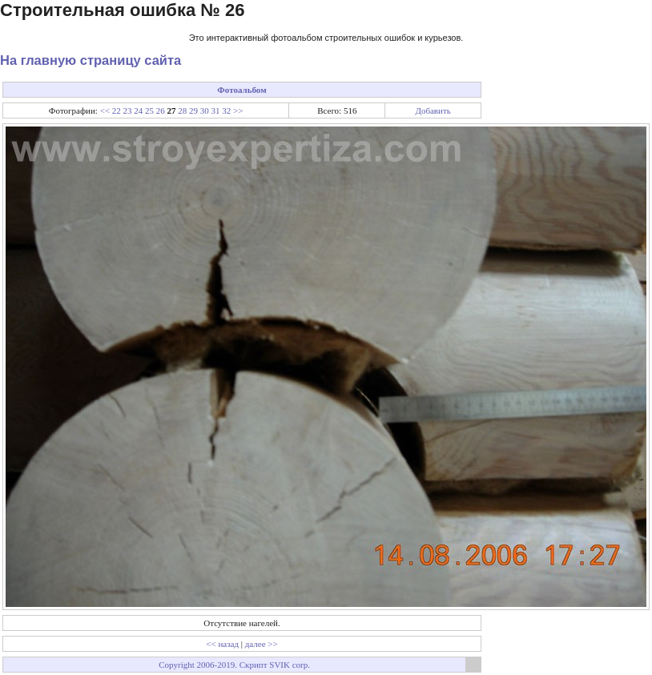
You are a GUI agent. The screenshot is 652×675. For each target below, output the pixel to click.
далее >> (261, 644)
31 (215, 110)
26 (160, 110)
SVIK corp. (289, 664)
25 (149, 110)
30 (204, 110)
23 (127, 110)
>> (238, 110)
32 (226, 110)
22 (116, 110)
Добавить (432, 110)
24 (138, 110)
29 (193, 110)
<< (105, 110)
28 (182, 110)
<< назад (222, 644)
